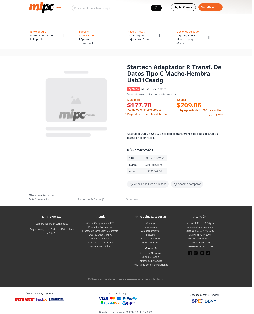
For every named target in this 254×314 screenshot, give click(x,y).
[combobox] (117, 8)
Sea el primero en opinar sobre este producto (151, 94)
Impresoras (150, 226)
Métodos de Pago (100, 238)
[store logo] (46, 7)
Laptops (150, 234)
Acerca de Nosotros (150, 253)
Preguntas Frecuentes (100, 226)
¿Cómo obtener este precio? (144, 109)
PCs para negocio (150, 238)
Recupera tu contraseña (100, 242)
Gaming (150, 223)
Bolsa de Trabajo (150, 256)
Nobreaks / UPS (150, 242)
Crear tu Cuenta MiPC (100, 234)
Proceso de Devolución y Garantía (100, 230)
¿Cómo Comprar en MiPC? (100, 223)
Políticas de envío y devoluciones (150, 264)
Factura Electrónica (100, 246)
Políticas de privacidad (150, 260)
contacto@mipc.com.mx (200, 226)
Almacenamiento (150, 230)
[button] (76, 103)
